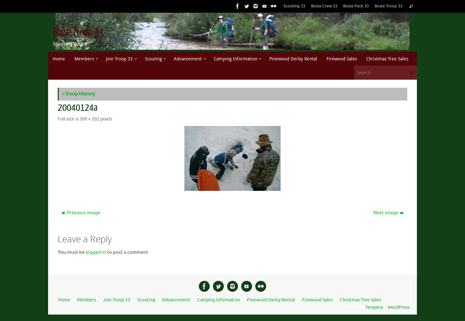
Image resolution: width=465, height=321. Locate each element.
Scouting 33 (294, 6)
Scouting (146, 300)
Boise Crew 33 (324, 6)
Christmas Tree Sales (360, 300)
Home (64, 300)
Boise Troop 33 (388, 6)
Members (86, 300)
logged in (96, 252)
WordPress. (399, 307)
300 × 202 (89, 119)
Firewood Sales (317, 300)
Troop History (78, 94)
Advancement (176, 300)
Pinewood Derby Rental (271, 300)
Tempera (374, 307)
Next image (388, 213)
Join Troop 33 (116, 300)
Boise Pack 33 (356, 6)
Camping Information (218, 300)
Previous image (80, 213)
